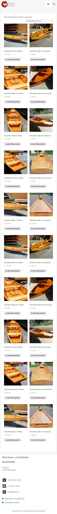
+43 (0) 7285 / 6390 (14, 480)
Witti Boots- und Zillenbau (15, 499)
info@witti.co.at (13, 492)
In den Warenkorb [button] (13, 59)
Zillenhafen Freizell (12, 502)
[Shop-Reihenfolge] (39, 21)
